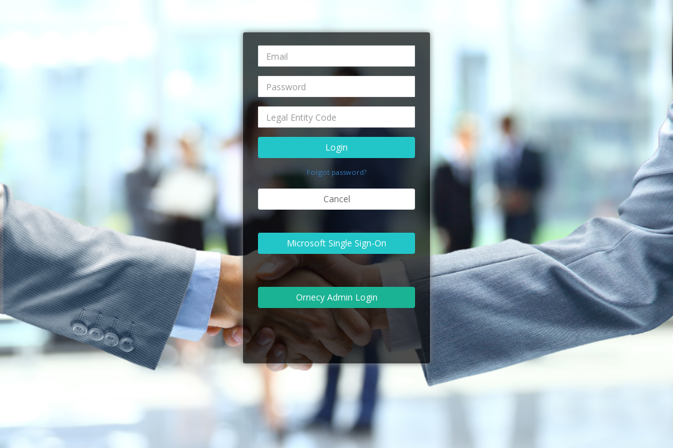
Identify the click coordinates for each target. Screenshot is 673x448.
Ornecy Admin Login (337, 297)
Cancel (336, 199)
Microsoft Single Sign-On (336, 243)
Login (336, 147)
